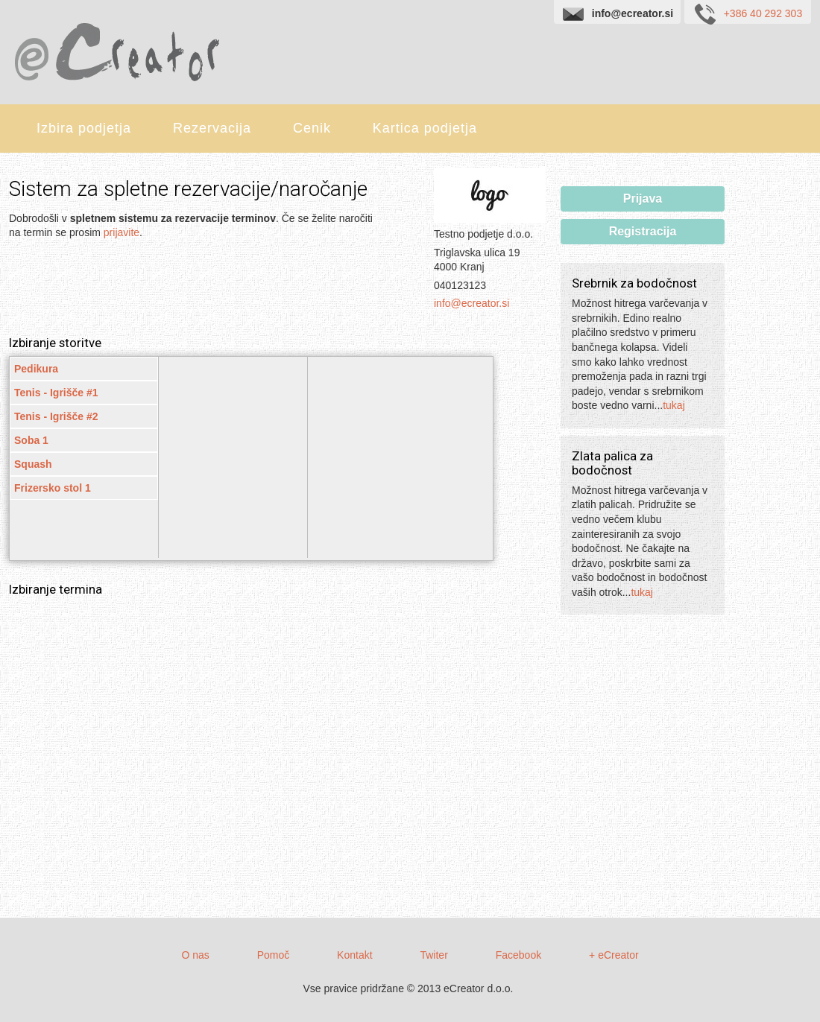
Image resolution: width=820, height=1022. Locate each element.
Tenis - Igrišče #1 (56, 393)
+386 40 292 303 (747, 13)
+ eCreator (614, 955)
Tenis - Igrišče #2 (56, 416)
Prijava (642, 198)
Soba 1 (31, 440)
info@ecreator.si (471, 303)
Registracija (643, 231)
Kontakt (354, 955)
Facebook (518, 955)
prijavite (121, 232)
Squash (33, 464)
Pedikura (36, 369)
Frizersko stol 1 (52, 488)
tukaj (674, 405)
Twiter (433, 955)
